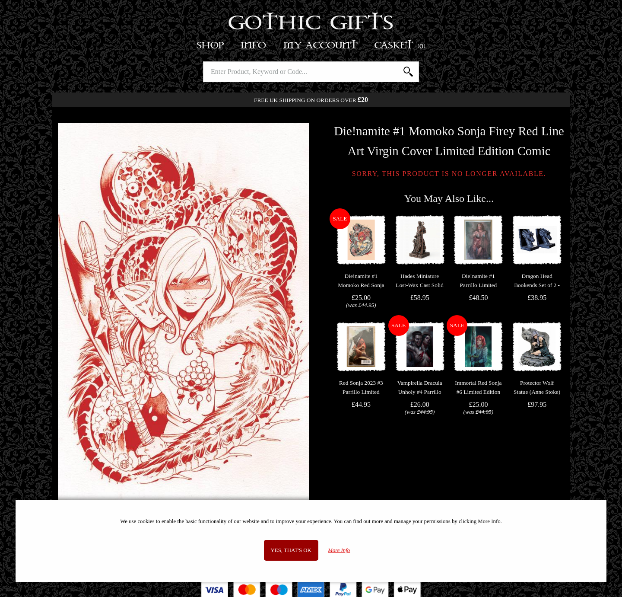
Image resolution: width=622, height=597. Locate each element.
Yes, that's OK (291, 550)
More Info (339, 550)
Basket (400, 45)
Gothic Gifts (311, 24)
